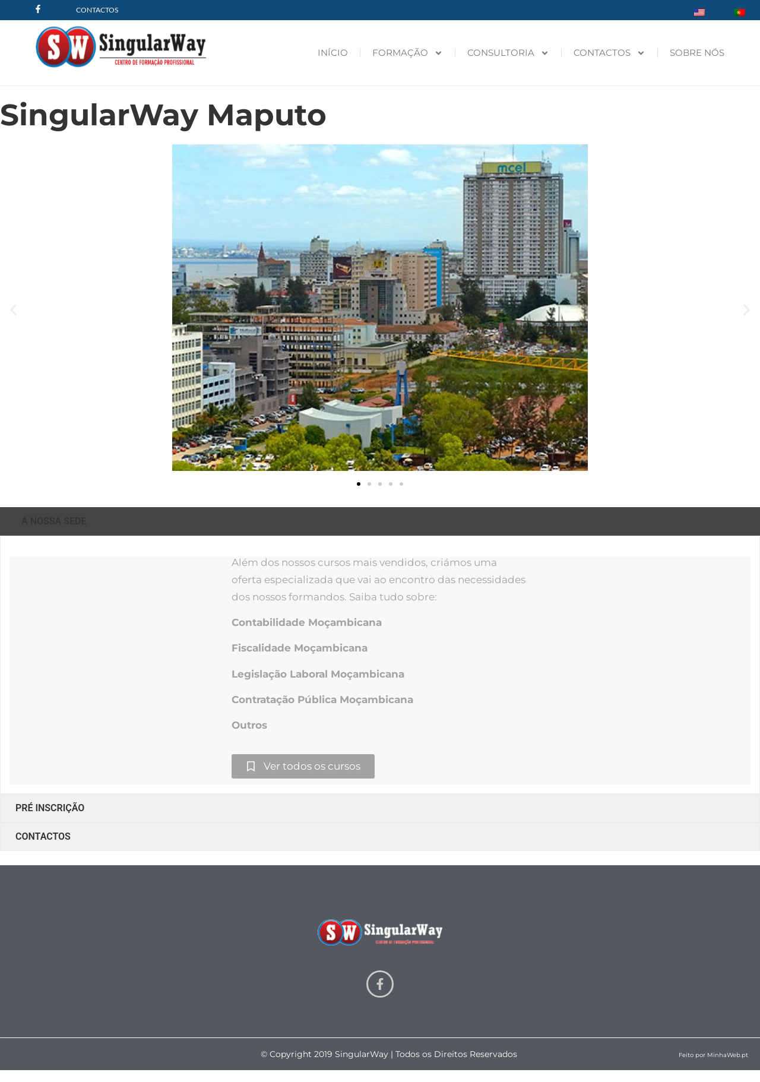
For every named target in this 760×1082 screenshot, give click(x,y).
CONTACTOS (609, 53)
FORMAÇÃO (407, 53)
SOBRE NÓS (697, 52)
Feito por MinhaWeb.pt (713, 1055)
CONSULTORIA (508, 53)
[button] (13, 309)
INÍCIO (333, 52)
